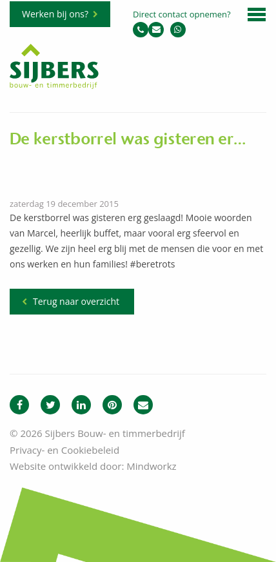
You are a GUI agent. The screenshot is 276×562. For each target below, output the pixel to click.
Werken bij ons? (55, 14)
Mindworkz (151, 466)
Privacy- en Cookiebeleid (64, 449)
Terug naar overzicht (76, 301)
